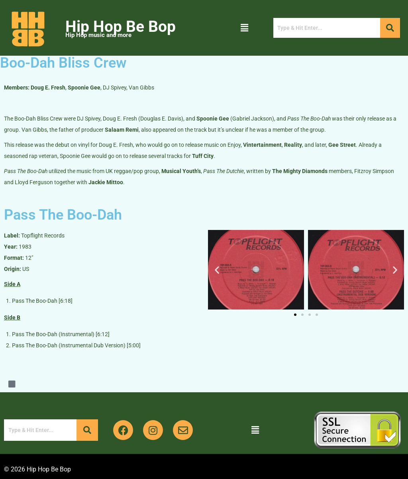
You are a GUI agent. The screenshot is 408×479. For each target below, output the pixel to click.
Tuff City (203, 156)
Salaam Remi (122, 130)
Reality (293, 145)
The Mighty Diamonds (300, 171)
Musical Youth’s (181, 171)
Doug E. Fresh (48, 87)
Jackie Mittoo (105, 182)
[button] (244, 27)
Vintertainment (262, 145)
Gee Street (342, 145)
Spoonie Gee (84, 87)
